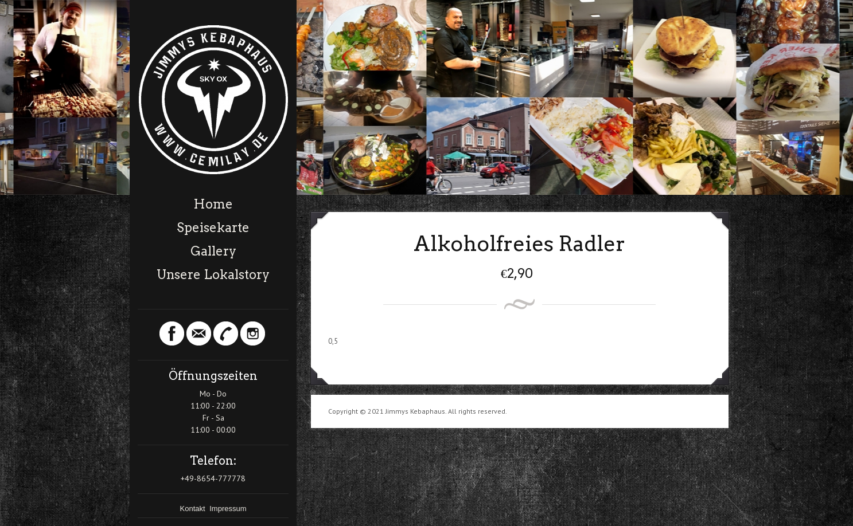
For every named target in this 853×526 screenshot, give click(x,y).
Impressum (227, 508)
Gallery (213, 251)
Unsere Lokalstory (213, 274)
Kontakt (194, 508)
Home (213, 204)
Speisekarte (213, 227)
